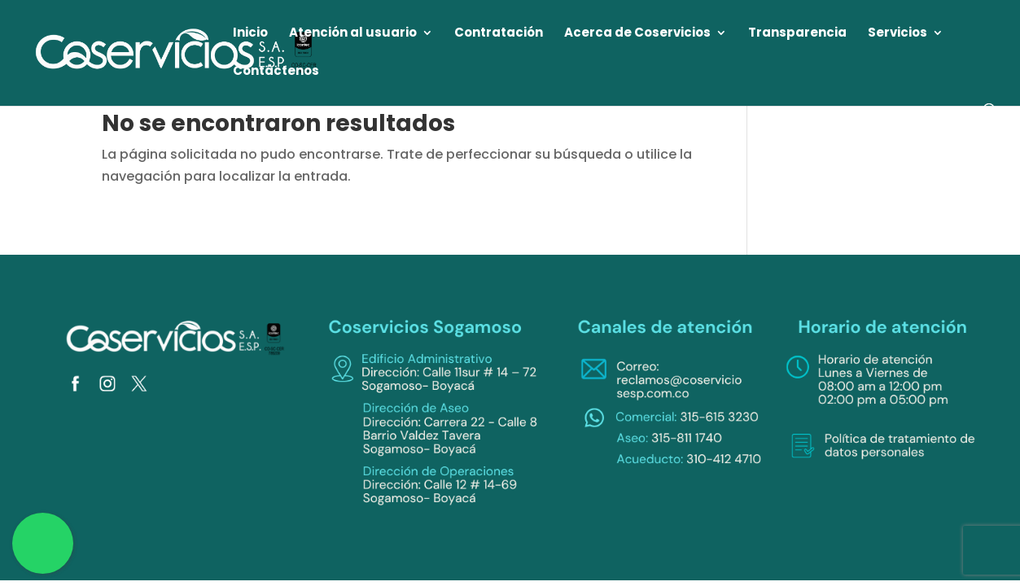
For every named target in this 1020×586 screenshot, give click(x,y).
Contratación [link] (498, 34)
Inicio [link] (250, 34)
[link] (177, 51)
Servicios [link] (897, 34)
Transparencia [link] (797, 34)
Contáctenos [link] (276, 72)
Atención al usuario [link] (353, 34)
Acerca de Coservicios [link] (637, 34)
